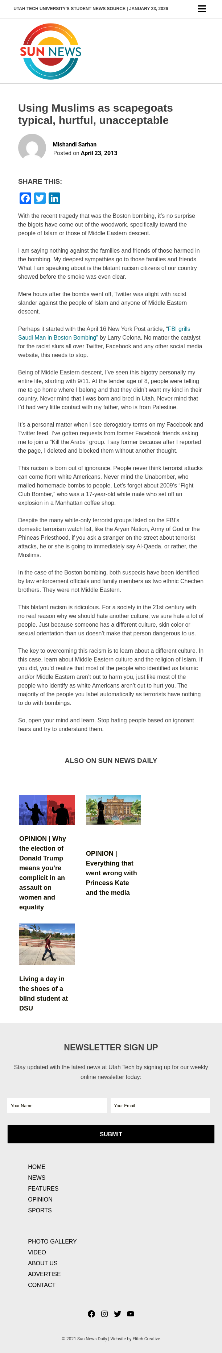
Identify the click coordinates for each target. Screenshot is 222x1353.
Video (37, 1252)
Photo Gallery (52, 1241)
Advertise (44, 1274)
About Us (43, 1263)
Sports (40, 1210)
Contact (42, 1285)
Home (36, 1167)
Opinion (40, 1199)
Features (43, 1189)
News (36, 1178)
